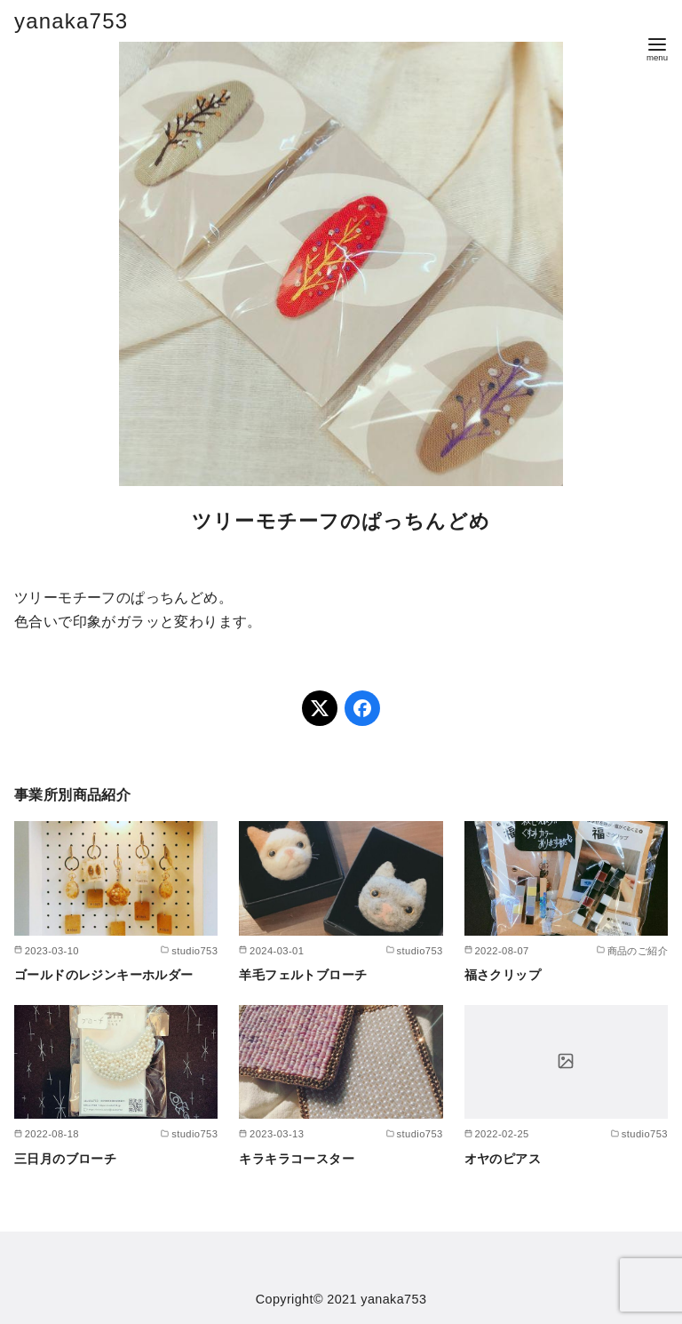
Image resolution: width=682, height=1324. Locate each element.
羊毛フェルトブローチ (303, 975)
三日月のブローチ (65, 1159)
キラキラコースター (296, 1159)
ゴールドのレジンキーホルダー (104, 975)
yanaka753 (71, 21)
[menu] (657, 47)
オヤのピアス (502, 1159)
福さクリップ (502, 975)
